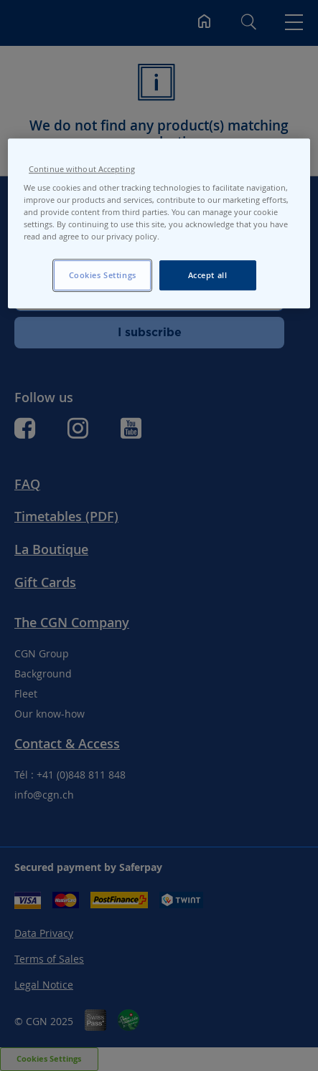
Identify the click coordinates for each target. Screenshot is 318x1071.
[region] (159, 223)
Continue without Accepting (82, 169)
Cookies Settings (102, 275)
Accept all (208, 275)
